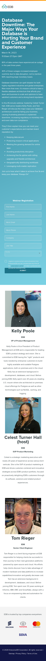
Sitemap (12, 654)
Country (8, 252)
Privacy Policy (21, 654)
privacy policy (30, 268)
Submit (23, 271)
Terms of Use (32, 654)
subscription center (17, 266)
